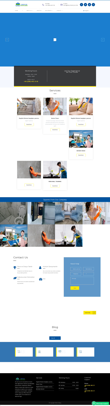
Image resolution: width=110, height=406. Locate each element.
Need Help (90, 312)
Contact (59, 10)
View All (56, 338)
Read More (29, 124)
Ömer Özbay (58, 402)
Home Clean (55, 118)
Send (75, 288)
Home (16, 10)
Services (39, 10)
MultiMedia (48, 10)
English (86, 10)
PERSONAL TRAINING (55, 181)
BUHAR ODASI (81, 150)
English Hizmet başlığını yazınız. (29, 118)
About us (29, 10)
